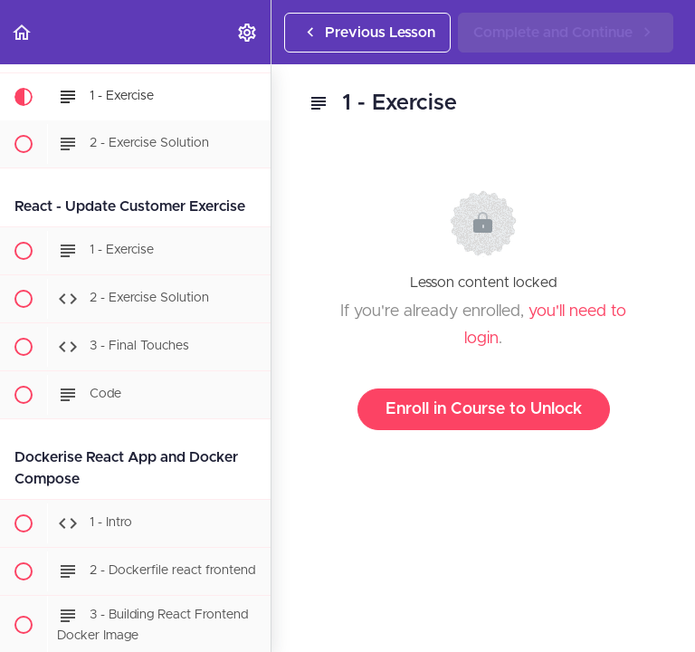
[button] (22, 32)
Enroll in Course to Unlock (484, 409)
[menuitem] (248, 32)
